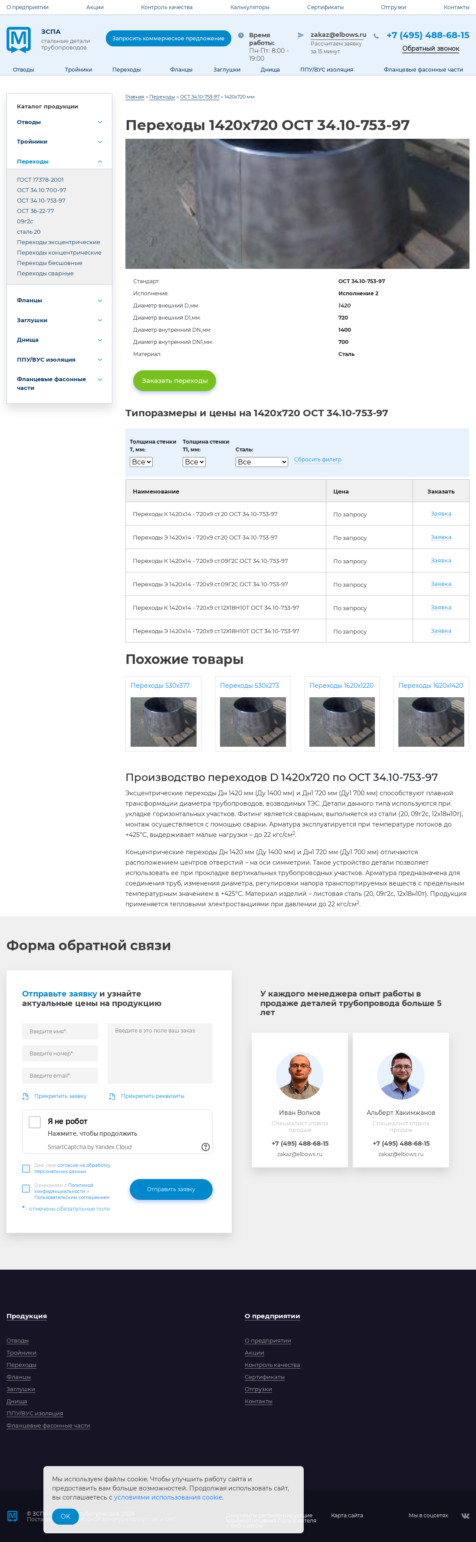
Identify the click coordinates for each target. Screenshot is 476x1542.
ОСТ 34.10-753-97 (41, 200)
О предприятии (28, 7)
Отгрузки (393, 7)
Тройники (32, 141)
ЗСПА (67, 39)
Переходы (33, 161)
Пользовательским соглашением (72, 1197)
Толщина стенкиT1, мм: (206, 445)
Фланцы (29, 300)
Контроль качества (167, 7)
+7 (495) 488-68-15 (428, 35)
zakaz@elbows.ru (337, 35)
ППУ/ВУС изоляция (46, 359)
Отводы (29, 121)
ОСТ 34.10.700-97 (41, 189)
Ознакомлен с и (72, 1191)
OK (65, 1516)
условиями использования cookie (168, 1497)
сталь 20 (29, 231)
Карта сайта (347, 1516)
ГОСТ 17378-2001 (40, 179)
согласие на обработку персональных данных (72, 1168)
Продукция (27, 1316)
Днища (28, 339)
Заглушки (32, 320)
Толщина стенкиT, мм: (153, 445)
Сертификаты (325, 7)
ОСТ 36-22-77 (35, 210)
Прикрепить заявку (60, 1096)
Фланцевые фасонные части (51, 383)
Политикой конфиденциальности (63, 1188)
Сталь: (244, 449)
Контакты (456, 7)
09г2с (25, 221)
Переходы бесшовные (49, 262)
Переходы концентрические (59, 252)
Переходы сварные (45, 273)
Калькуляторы (249, 7)
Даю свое (72, 1168)
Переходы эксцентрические (58, 241)
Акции (95, 7)
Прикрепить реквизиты (152, 1096)
